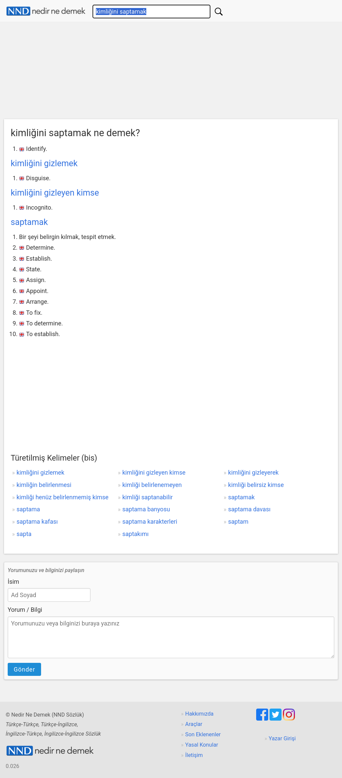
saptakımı (135, 533)
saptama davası (249, 509)
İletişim (194, 755)
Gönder (24, 669)
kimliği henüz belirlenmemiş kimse (62, 497)
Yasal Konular (201, 745)
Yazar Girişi (282, 738)
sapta (23, 533)
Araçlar (193, 724)
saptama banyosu (146, 509)
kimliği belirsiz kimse (256, 484)
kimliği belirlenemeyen (152, 484)
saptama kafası (37, 521)
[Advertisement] (171, 72)
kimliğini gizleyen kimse (55, 193)
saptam (238, 521)
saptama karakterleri (149, 521)
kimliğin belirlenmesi (43, 484)
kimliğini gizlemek (44, 163)
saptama (28, 509)
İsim (13, 581)
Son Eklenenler (203, 734)
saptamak (29, 222)
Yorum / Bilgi (25, 609)
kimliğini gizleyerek (253, 472)
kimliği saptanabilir (147, 497)
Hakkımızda (199, 714)
